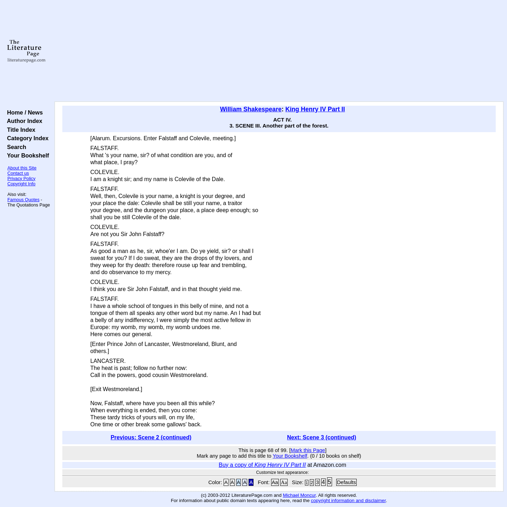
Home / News (23, 112)
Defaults (346, 482)
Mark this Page (307, 450)
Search (15, 147)
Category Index (26, 138)
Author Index (23, 121)
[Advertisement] (279, 51)
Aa (275, 482)
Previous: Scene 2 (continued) (151, 437)
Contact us (18, 173)
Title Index (19, 129)
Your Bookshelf (26, 155)
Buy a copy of (262, 465)
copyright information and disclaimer (348, 500)
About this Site (22, 168)
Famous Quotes (23, 199)
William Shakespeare (251, 109)
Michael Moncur (299, 495)
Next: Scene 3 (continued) (321, 437)
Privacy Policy (21, 178)
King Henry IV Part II (315, 109)
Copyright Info (21, 183)
